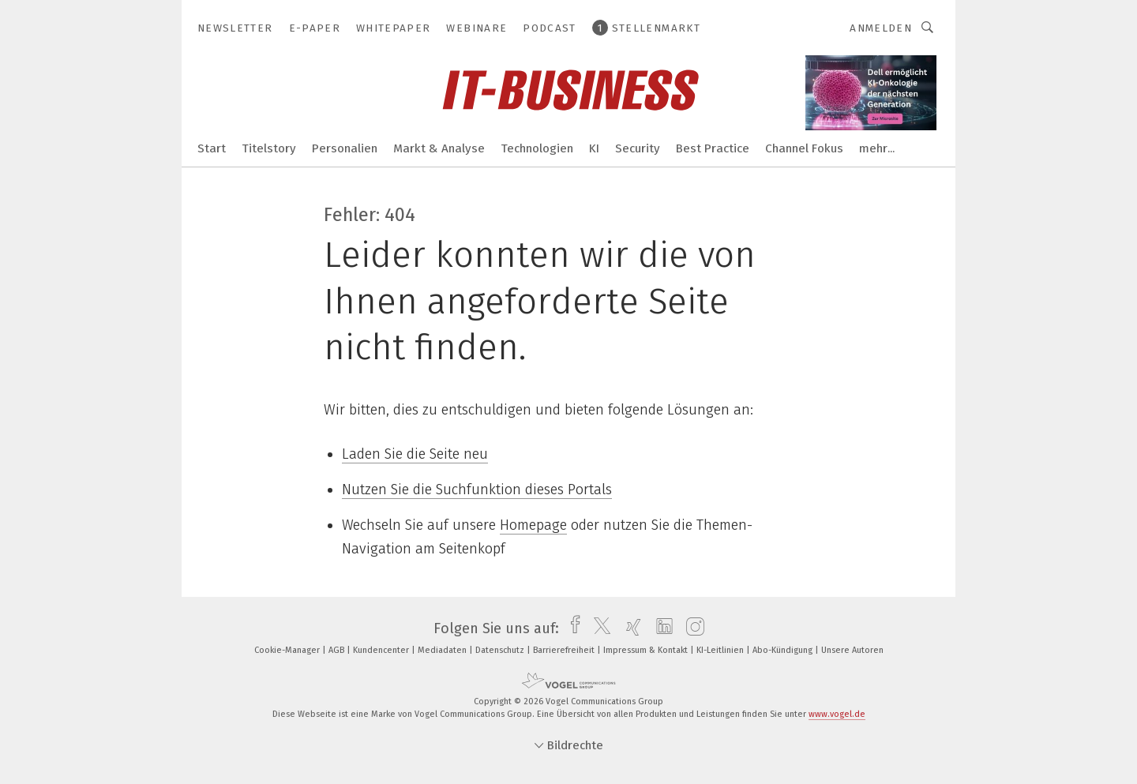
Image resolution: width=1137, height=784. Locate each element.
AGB (337, 650)
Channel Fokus (804, 148)
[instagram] (691, 628)
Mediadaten (443, 650)
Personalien (344, 148)
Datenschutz (501, 650)
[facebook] (571, 628)
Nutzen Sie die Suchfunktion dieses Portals (477, 489)
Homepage (533, 525)
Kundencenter (382, 650)
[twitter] (598, 628)
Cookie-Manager (288, 650)
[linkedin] (660, 628)
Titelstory (269, 148)
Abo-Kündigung (783, 650)
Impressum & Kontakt (646, 650)
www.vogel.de (837, 714)
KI (594, 148)
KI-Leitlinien (721, 650)
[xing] (630, 628)
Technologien (537, 148)
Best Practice (712, 148)
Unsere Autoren (852, 650)
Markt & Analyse (439, 148)
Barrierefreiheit (565, 650)
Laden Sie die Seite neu (415, 454)
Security (637, 148)
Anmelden (881, 28)
